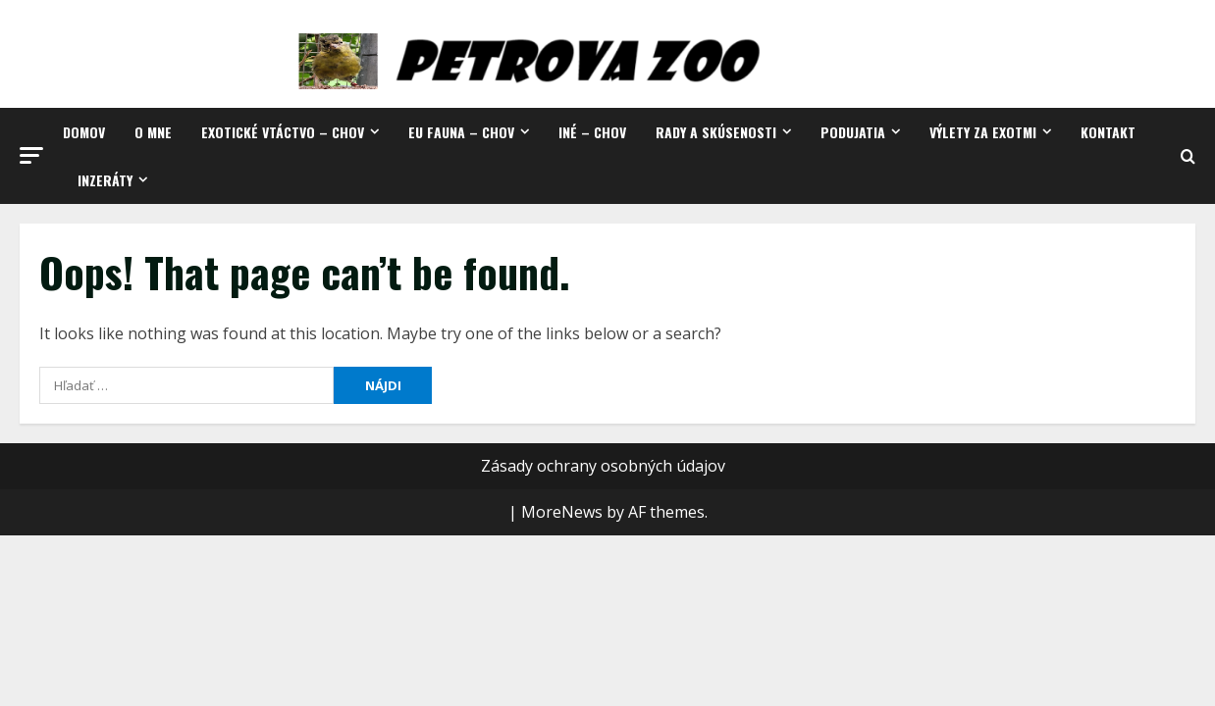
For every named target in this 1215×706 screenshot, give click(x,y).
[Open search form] (1188, 156)
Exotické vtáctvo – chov (282, 132)
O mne (153, 132)
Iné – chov (592, 132)
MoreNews (562, 512)
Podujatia (852, 132)
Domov (84, 132)
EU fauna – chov (461, 132)
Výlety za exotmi (982, 132)
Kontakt (1108, 132)
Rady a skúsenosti (716, 132)
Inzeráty (105, 180)
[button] (31, 155)
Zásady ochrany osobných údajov (603, 466)
